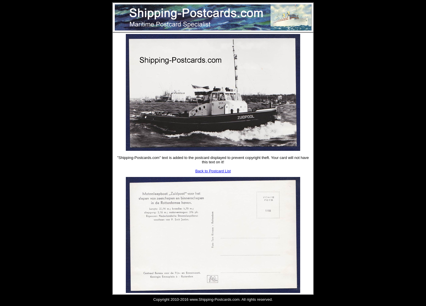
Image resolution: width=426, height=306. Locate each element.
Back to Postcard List (213, 171)
